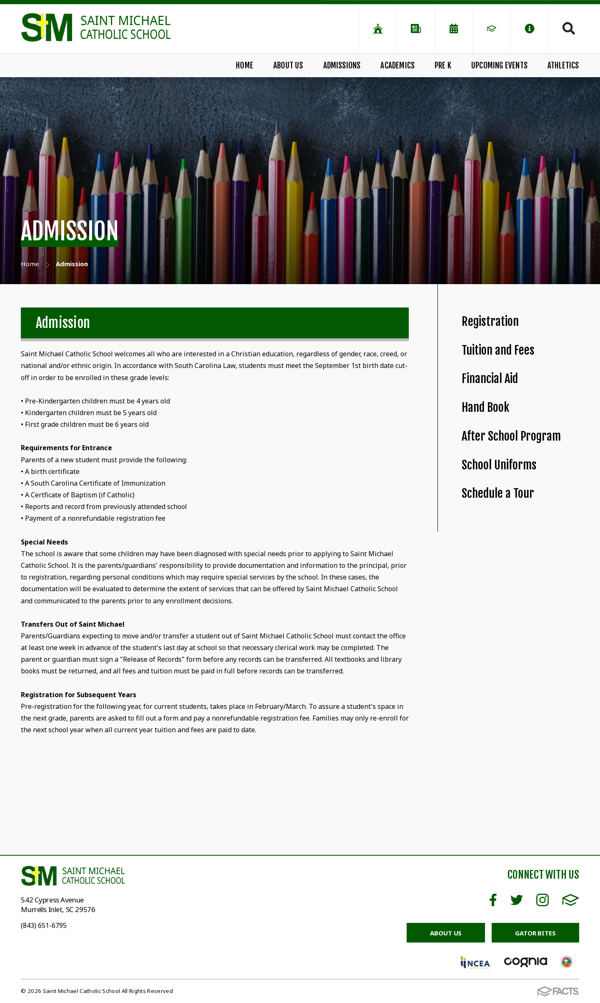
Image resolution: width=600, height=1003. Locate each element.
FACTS (570, 900)
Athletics (563, 65)
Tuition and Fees (498, 350)
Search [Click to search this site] (568, 28)
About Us (288, 65)
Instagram (542, 900)
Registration (490, 321)
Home (244, 65)
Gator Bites (535, 933)
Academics (397, 65)
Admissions (342, 65)
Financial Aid (490, 378)
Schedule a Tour (498, 493)
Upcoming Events (499, 65)
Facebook (493, 900)
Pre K (443, 65)
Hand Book (485, 407)
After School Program (511, 436)
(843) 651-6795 (44, 925)
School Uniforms (499, 465)
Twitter (516, 900)
